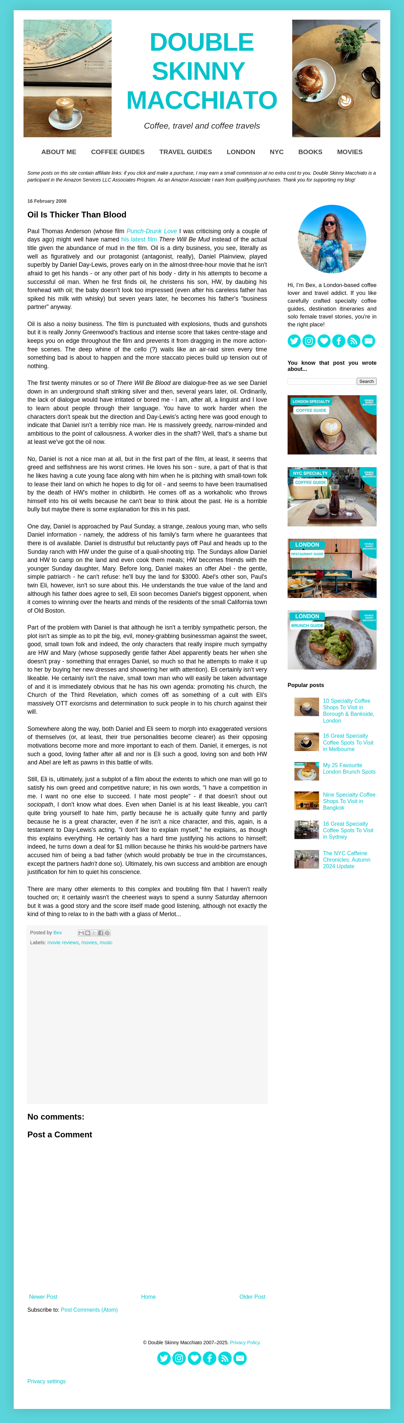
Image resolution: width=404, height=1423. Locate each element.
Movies (350, 151)
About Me (58, 151)
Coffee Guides (118, 151)
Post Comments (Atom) (89, 1310)
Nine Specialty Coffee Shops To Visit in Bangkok (349, 801)
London (241, 151)
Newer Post (43, 1297)
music (106, 942)
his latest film (139, 239)
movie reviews (62, 942)
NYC (277, 151)
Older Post (252, 1297)
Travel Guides (185, 151)
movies (89, 942)
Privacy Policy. (245, 1342)
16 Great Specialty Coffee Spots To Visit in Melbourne (348, 742)
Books (310, 151)
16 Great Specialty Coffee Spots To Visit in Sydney (348, 830)
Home (148, 1297)
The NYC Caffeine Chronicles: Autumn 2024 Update (346, 859)
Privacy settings (46, 1381)
